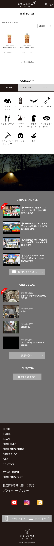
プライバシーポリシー (16, 490)
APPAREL (27, 88)
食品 (33, 141)
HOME (4, 23)
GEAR (9, 88)
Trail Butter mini (9, 48)
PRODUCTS (9, 434)
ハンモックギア (33, 106)
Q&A (5, 459)
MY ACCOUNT (11, 472)
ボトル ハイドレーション (33, 127)
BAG (45, 88)
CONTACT (8, 464)
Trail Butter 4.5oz (27, 48)
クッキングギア (7, 124)
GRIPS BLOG (27, 284)
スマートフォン (14, 518)
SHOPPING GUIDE (13, 449)
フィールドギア (46, 106)
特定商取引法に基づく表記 (18, 485)
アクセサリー (20, 141)
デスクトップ (39, 518)
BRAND (7, 439)
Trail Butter (14, 23)
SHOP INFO (9, 444)
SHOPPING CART (13, 477)
